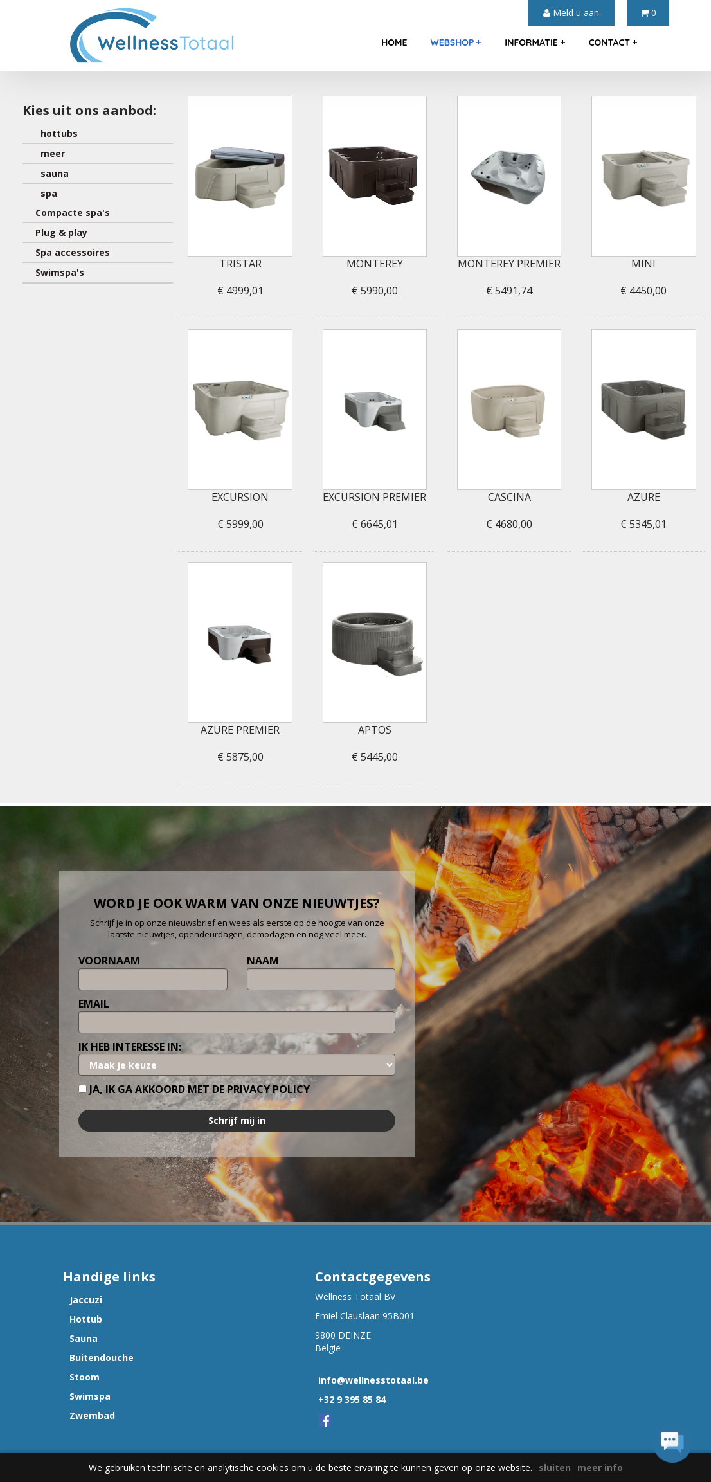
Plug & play (61, 232)
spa (46, 193)
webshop (456, 42)
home (394, 42)
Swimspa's (59, 272)
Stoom (84, 1377)
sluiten (555, 1467)
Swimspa (90, 1396)
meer (50, 153)
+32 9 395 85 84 (352, 1399)
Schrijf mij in (237, 1120)
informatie (535, 42)
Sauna (83, 1338)
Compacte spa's (72, 212)
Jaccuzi (85, 1300)
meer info (600, 1467)
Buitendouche (101, 1357)
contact (613, 42)
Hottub (85, 1319)
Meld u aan (571, 12)
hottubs (56, 133)
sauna (52, 173)
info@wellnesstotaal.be (373, 1380)
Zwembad (92, 1415)
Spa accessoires (72, 252)
